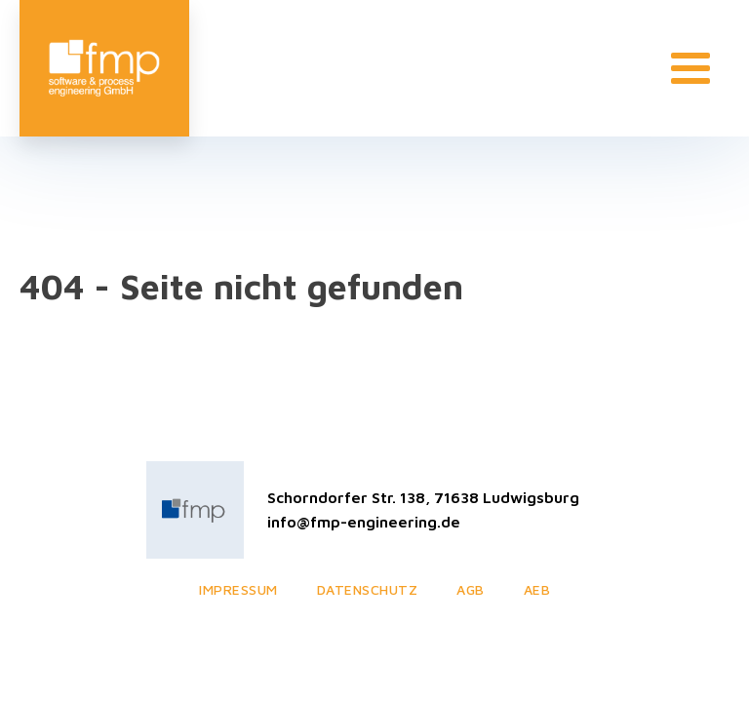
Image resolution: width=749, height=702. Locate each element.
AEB (537, 589)
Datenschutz (367, 589)
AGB (470, 589)
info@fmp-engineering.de (363, 521)
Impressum (238, 589)
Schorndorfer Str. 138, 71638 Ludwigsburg (423, 497)
